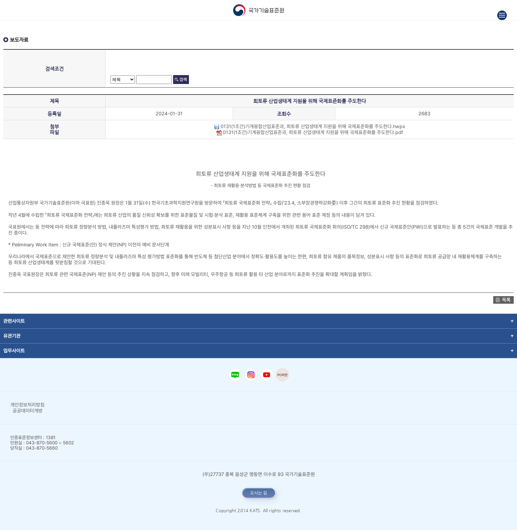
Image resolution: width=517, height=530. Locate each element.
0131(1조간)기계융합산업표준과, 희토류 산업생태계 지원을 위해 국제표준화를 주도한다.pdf (309, 132)
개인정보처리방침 (27, 405)
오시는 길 (258, 492)
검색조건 (54, 68)
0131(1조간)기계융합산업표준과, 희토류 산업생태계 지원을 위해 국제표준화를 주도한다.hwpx (309, 126)
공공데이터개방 (28, 411)
